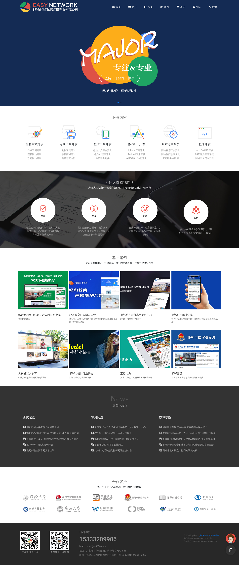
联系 (213, 7)
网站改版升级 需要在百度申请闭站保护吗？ (184, 427)
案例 (164, 7)
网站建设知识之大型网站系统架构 (179, 450)
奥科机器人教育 (27, 373)
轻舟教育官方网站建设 (82, 314)
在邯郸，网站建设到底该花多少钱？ (113, 433)
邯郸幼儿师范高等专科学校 (136, 314)
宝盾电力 (125, 373)
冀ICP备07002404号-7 (209, 535)
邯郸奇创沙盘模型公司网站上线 (42, 427)
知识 (197, 7)
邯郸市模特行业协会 (81, 373)
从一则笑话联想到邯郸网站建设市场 (113, 450)
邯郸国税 (176, 373)
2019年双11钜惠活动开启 (39, 444)
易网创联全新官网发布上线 (40, 450)
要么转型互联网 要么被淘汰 (108, 444)
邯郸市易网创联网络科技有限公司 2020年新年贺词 (52, 433)
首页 (116, 7)
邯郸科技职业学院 (182, 314)
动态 (181, 7)
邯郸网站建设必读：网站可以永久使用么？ (116, 439)
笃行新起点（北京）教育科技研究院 (39, 314)
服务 (148, 7)
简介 (132, 7)
